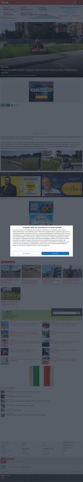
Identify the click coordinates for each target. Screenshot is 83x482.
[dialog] (41, 241)
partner (24, 230)
